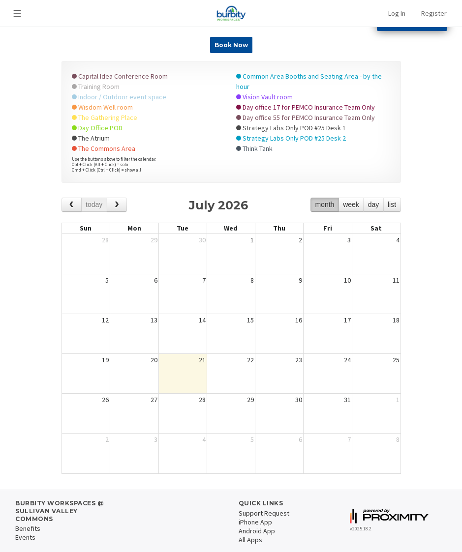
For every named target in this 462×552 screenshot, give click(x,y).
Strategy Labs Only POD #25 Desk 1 (291, 127)
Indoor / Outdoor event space (119, 96)
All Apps (250, 539)
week (351, 204)
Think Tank (254, 148)
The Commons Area (103, 148)
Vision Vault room (264, 96)
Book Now (231, 45)
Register (434, 13)
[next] (117, 205)
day (373, 204)
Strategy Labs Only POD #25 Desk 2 (291, 138)
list (392, 204)
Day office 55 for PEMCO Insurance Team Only (305, 117)
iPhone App (255, 522)
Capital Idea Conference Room (120, 76)
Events (25, 537)
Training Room (96, 86)
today (94, 204)
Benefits (27, 528)
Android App (257, 530)
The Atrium (91, 138)
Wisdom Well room (102, 107)
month (324, 204)
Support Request (264, 513)
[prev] (72, 205)
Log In (396, 13)
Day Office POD (97, 127)
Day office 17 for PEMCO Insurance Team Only (305, 107)
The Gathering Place (104, 117)
